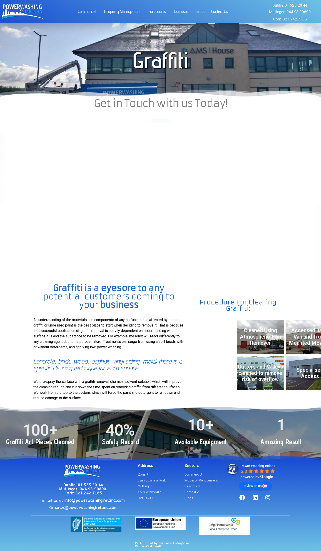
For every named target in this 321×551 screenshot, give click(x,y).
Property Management (123, 11)
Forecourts (158, 11)
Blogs (201, 11)
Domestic (182, 11)
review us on (255, 486)
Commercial (88, 11)
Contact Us (219, 11)
